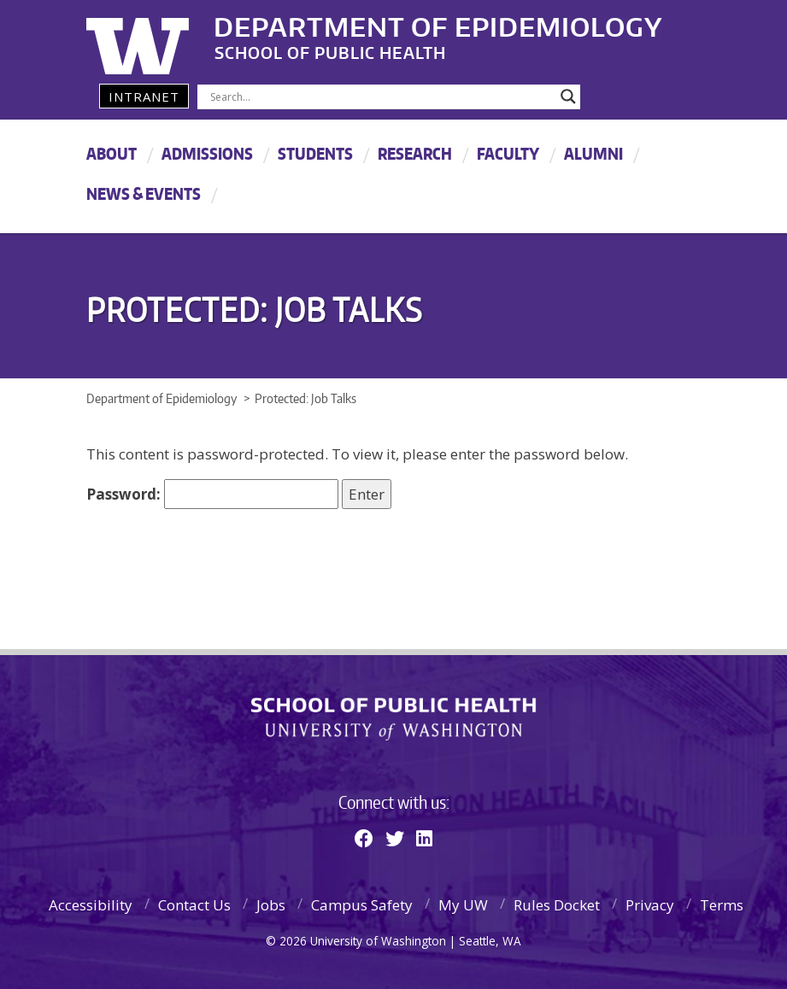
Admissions (207, 153)
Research (415, 153)
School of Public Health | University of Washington (393, 719)
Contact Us (194, 905)
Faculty (508, 153)
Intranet (144, 96)
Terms (721, 905)
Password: (212, 494)
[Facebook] (364, 838)
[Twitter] (394, 838)
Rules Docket (557, 905)
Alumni (593, 153)
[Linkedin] (424, 838)
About (111, 153)
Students (315, 153)
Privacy (649, 905)
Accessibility (90, 905)
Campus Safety (362, 905)
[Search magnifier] (568, 96)
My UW (463, 905)
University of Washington (156, 38)
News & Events (143, 193)
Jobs (270, 905)
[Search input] (381, 96)
